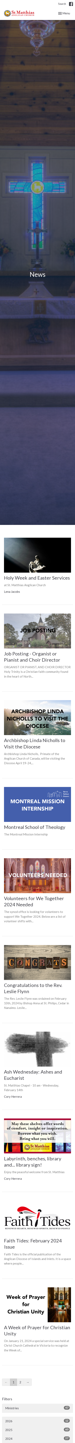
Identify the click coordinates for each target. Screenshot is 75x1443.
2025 (37, 1430)
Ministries (37, 1408)
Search (62, 3)
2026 (37, 1421)
